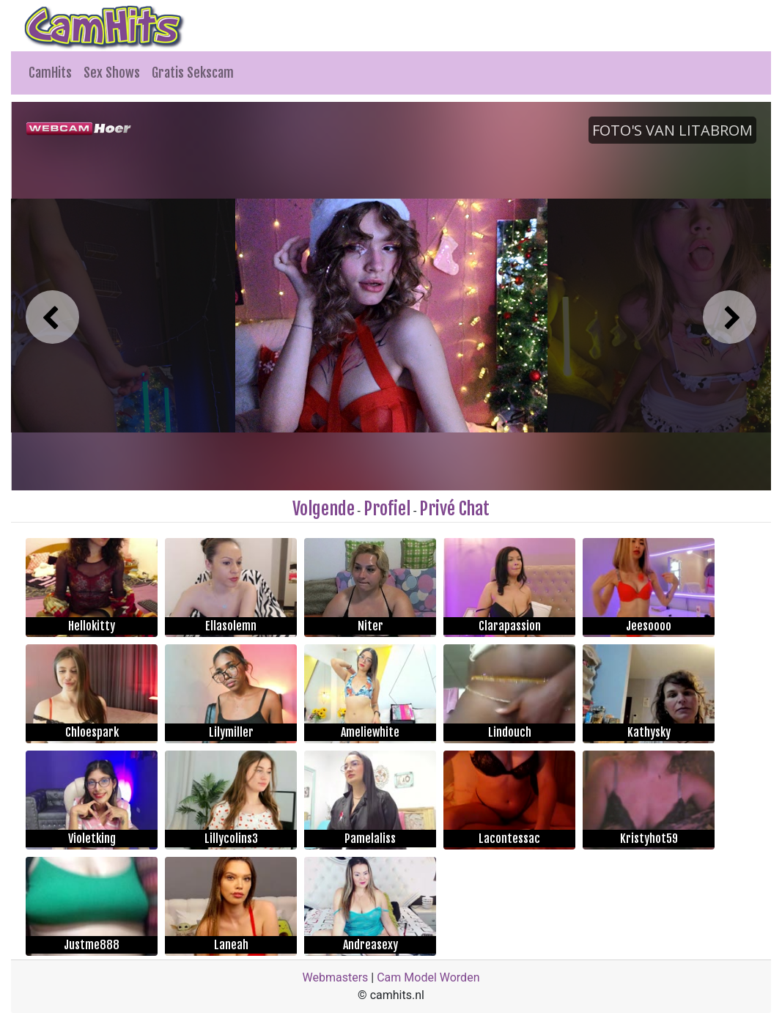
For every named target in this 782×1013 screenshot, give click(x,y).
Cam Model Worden (428, 977)
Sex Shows (112, 73)
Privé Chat (454, 509)
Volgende (323, 509)
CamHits (50, 73)
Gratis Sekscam (193, 73)
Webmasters (336, 977)
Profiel (387, 509)
